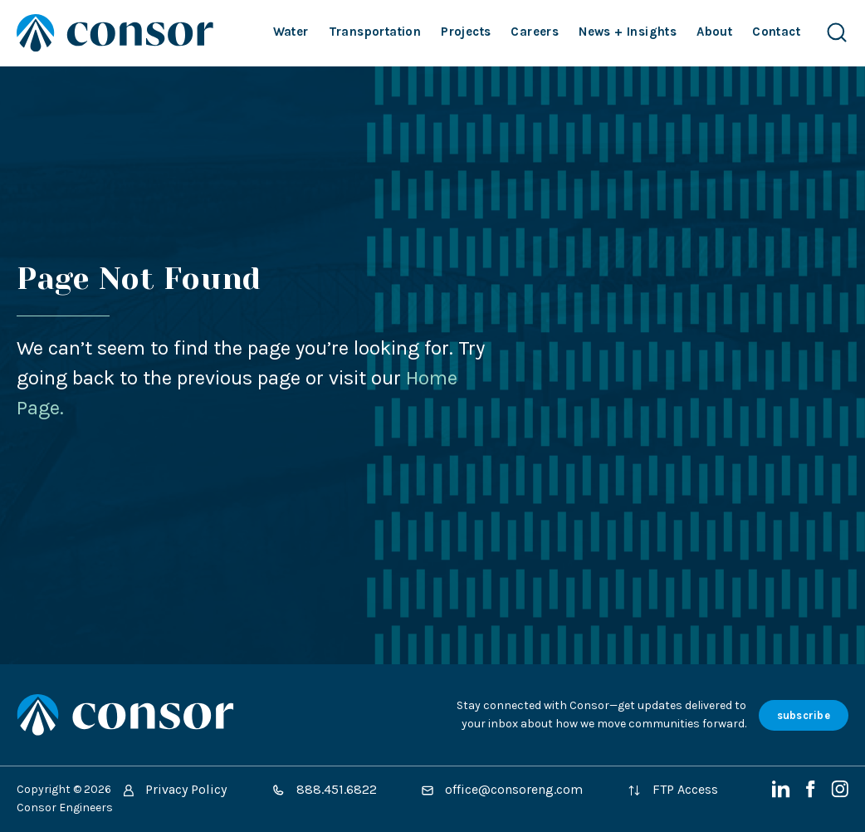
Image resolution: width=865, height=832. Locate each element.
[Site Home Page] (115, 32)
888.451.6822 (324, 789)
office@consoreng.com (502, 789)
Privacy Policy (175, 789)
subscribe (803, 715)
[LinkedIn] (783, 793)
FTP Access (673, 789)
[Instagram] (839, 793)
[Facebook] (812, 793)
